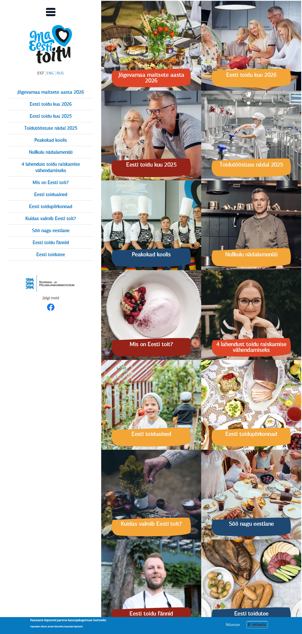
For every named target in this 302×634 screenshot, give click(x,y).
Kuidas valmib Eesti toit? (50, 219)
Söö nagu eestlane (50, 231)
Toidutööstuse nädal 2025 (50, 128)
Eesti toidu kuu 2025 (51, 116)
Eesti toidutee (50, 255)
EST (40, 73)
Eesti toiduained (50, 194)
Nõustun (233, 626)
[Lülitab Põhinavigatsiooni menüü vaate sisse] (50, 12)
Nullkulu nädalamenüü (50, 152)
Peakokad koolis (50, 140)
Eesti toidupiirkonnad (50, 206)
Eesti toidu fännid (51, 243)
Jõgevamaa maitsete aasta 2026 (50, 92)
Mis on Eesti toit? (51, 182)
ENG (50, 73)
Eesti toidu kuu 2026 (51, 104)
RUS (60, 73)
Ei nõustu (257, 626)
